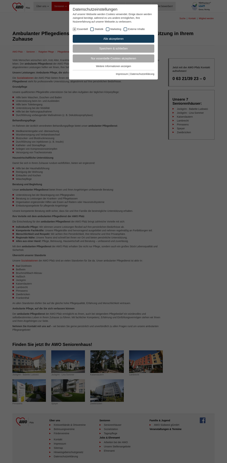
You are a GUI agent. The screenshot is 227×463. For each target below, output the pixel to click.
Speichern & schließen (113, 48)
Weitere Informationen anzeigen (113, 66)
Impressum (122, 74)
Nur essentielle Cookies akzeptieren (113, 58)
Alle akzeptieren (113, 38)
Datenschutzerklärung (142, 74)
